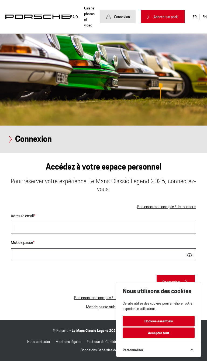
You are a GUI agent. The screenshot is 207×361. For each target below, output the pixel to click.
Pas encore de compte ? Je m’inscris (166, 207)
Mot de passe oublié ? (103, 306)
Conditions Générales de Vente (104, 350)
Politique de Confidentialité (107, 342)
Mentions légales (68, 342)
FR (195, 17)
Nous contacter (38, 342)
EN (204, 17)
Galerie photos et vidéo (89, 16)
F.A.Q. (74, 17)
